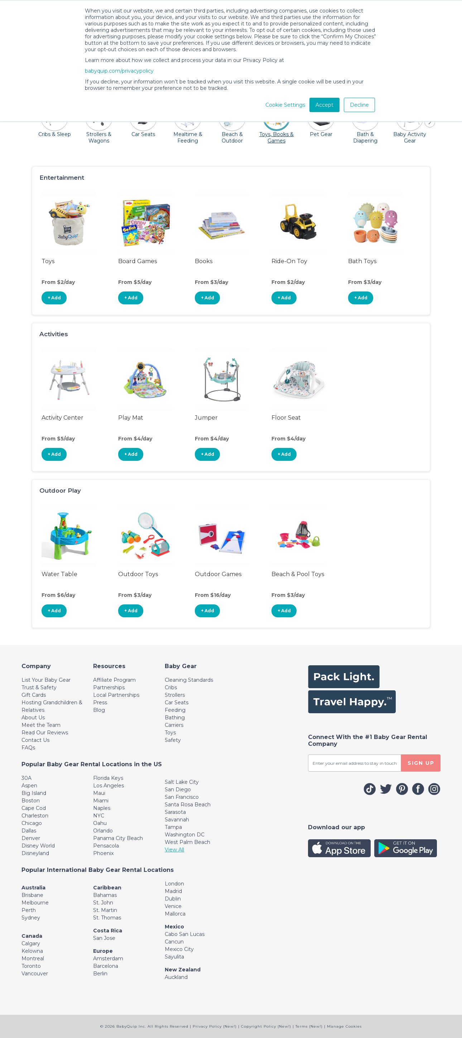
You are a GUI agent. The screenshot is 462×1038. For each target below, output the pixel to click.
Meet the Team (41, 725)
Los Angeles (108, 785)
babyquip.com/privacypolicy (119, 71)
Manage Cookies (344, 1026)
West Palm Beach (187, 842)
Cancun (174, 941)
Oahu (100, 823)
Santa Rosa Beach (188, 804)
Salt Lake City (182, 782)
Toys (170, 732)
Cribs (171, 687)
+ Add (54, 297)
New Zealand (183, 969)
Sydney (30, 917)
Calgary (30, 943)
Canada (31, 936)
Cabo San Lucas (184, 934)
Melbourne (35, 902)
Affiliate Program (114, 680)
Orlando (103, 830)
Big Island (33, 793)
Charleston (34, 815)
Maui (99, 793)
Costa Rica (107, 930)
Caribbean (107, 887)
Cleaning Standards (189, 680)
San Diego (178, 789)
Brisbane (32, 895)
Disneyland (35, 853)
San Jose (104, 938)
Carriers (174, 725)
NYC (98, 815)
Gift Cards (33, 695)
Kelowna (32, 951)
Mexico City (179, 949)
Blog (99, 710)
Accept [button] (324, 105)
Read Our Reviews (44, 732)
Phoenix (103, 853)
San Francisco (182, 797)
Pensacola (106, 846)
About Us (33, 717)
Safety (173, 740)
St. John (103, 902)
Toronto (31, 966)
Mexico (174, 926)
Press (100, 702)
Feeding (175, 710)
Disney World (38, 846)
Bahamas (105, 895)
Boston (30, 800)
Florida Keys (108, 778)
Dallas (28, 830)
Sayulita (174, 956)
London (174, 883)
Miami (101, 800)
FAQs (28, 747)
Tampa (173, 827)
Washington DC (184, 834)
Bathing (175, 717)
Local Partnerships (116, 695)
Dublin (173, 898)
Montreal (32, 958)
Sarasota (175, 812)
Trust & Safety (39, 687)
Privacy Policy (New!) (215, 1026)
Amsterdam (108, 958)
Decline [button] (359, 105)
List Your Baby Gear (46, 680)
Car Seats (176, 702)
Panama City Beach (118, 838)
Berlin (100, 973)
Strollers (175, 695)
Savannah (177, 819)
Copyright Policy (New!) (266, 1026)
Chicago (31, 823)
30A (26, 778)
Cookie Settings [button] (285, 105)
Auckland (176, 977)
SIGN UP (421, 763)
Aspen (29, 785)
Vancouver (34, 973)
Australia (33, 887)
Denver (30, 838)
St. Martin (105, 910)
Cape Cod (33, 808)
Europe (103, 951)
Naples (101, 808)
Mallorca (175, 914)
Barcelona (105, 966)
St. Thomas (107, 917)
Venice (173, 906)
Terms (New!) (309, 1026)
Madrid (173, 891)
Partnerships (109, 687)
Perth (28, 910)
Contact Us (35, 740)
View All (174, 849)
